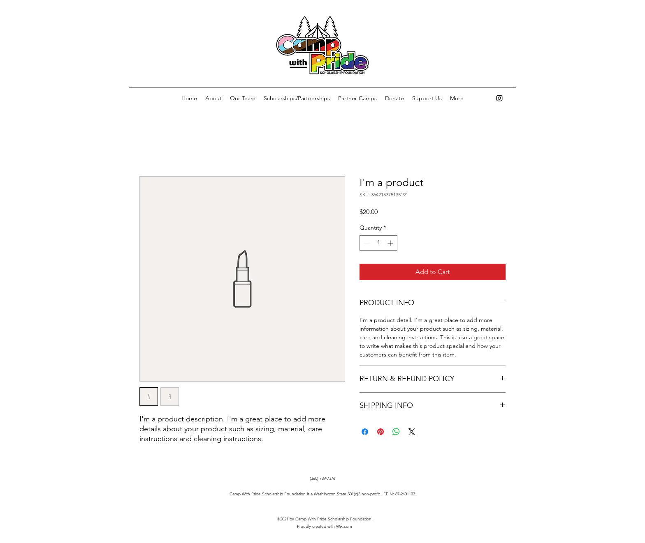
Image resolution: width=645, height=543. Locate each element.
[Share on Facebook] (365, 432)
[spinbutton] (378, 243)
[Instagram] (499, 98)
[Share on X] (412, 432)
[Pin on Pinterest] (380, 432)
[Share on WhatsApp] (396, 432)
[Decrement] (366, 243)
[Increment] (391, 243)
